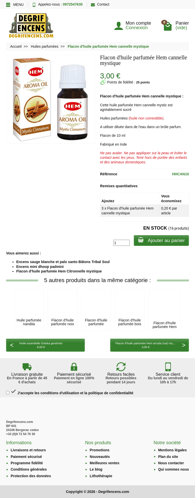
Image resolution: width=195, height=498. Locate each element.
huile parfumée (128, 96)
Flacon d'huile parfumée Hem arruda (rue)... (165, 326)
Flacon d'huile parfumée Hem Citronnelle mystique (59, 271)
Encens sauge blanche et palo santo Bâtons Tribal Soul (63, 262)
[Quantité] (121, 243)
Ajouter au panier (161, 240)
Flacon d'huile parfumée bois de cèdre (129, 324)
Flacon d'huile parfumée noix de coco (62, 324)
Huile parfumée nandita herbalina (29, 324)
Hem (145, 96)
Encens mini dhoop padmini (40, 267)
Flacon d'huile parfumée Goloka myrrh (96, 324)
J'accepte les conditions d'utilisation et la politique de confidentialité (69, 391)
